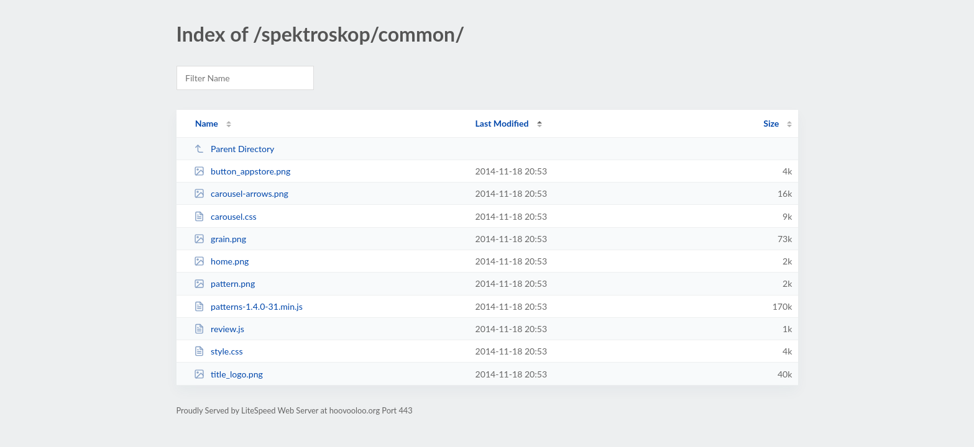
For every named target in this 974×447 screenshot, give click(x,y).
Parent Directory (234, 148)
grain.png (220, 238)
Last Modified (502, 123)
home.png (221, 261)
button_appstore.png (242, 171)
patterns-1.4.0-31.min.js (248, 306)
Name (206, 123)
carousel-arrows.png (241, 193)
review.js (219, 328)
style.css (218, 351)
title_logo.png (228, 374)
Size (771, 123)
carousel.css (225, 216)
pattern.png (224, 283)
